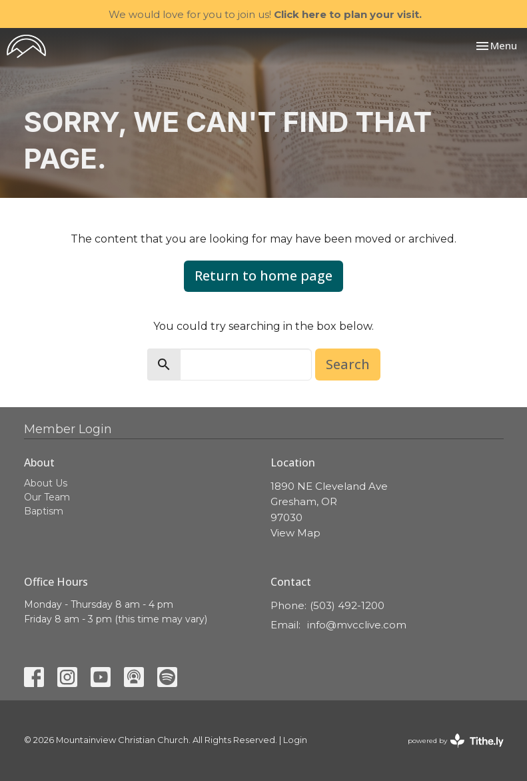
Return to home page (263, 276)
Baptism (43, 511)
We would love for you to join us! (265, 14)
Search (348, 364)
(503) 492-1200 (347, 605)
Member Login (68, 429)
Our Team (47, 497)
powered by (456, 741)
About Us (45, 483)
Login (295, 740)
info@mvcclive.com (356, 624)
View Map (295, 532)
